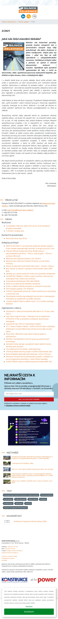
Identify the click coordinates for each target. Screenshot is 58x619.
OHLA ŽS (28, 503)
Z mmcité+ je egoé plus (15, 231)
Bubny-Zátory (33, 499)
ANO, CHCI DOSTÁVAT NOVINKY (29, 399)
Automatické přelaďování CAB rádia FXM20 (22, 281)
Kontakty (4, 560)
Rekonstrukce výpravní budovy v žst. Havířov (23, 258)
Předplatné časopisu (8, 558)
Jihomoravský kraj (46, 495)
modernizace (8, 503)
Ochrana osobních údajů (9, 556)
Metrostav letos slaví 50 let (16, 238)
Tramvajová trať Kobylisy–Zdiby (22, 463)
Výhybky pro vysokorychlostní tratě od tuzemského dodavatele (30, 273)
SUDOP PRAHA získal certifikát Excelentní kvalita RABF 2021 (29, 361)
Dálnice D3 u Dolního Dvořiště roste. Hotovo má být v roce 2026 (31, 482)
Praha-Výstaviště (20, 499)
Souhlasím (29, 612)
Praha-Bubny (8, 499)
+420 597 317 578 (12, 547)
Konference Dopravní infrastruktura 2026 (30, 521)
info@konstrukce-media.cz (14, 551)
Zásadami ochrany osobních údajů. (18, 405)
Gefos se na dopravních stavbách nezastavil (23, 284)
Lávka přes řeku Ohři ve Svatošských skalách (23, 324)
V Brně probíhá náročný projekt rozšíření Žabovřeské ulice (29, 351)
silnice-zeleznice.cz (9, 22)
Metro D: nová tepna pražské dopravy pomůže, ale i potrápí (32, 469)
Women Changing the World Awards (15, 508)
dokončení (19, 503)
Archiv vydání (23, 22)
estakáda (43, 499)
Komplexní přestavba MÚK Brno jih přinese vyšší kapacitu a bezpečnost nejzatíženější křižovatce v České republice (32, 457)
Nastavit (29, 606)
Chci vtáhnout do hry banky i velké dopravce (23, 349)
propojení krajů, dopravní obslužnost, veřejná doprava (21, 495)
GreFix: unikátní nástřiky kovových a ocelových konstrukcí (28, 286)
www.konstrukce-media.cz (10, 553)
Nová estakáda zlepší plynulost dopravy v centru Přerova (28, 354)
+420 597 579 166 (10, 549)
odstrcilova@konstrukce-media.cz (20, 210)
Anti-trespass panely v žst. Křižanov (20, 289)
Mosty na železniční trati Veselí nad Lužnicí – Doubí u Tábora (30, 266)
